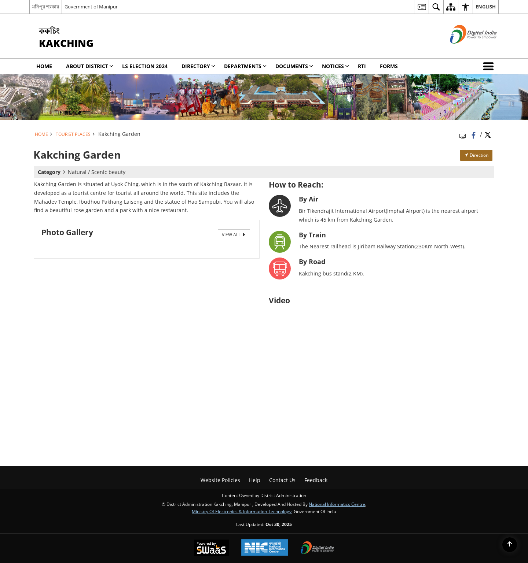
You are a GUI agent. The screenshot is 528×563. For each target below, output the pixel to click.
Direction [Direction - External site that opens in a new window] (476, 155)
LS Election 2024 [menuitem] (145, 66)
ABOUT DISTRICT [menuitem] (89, 66)
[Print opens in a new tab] (464, 134)
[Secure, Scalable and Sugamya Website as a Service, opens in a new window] (211, 548)
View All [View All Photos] (234, 235)
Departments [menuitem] (245, 66)
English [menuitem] (486, 6)
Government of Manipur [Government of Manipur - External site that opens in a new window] (91, 6)
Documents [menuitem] (294, 66)
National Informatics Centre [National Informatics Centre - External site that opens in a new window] (337, 504)
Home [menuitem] (44, 66)
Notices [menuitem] (335, 66)
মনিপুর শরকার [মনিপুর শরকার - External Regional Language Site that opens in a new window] (45, 6)
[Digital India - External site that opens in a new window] (464, 49)
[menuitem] (421, 7)
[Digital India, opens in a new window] (317, 548)
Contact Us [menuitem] (282, 480)
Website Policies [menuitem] (220, 480)
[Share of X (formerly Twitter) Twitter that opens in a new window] (488, 134)
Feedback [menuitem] (315, 480)
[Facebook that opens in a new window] (474, 134)
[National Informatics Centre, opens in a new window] (265, 548)
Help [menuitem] (254, 480)
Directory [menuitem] (198, 66)
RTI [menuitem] (362, 66)
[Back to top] (509, 544)
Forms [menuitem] (389, 66)
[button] (490, 66)
